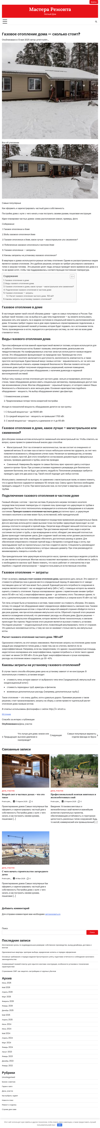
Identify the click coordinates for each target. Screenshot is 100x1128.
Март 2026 (6, 996)
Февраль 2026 (8, 1001)
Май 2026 (6, 987)
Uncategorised (8, 1077)
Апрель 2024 (7, 1037)
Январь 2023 (7, 1056)
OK (59, 1125)
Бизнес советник (8, 1081)
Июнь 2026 (6, 982)
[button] (71, 276)
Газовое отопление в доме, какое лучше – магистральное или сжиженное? (39, 286)
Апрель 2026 (7, 992)
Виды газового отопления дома (19, 283)
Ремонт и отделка (9, 1104)
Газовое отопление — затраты (19, 293)
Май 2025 (6, 1014)
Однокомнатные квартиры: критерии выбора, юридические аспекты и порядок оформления (39, 952)
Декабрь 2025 (8, 1010)
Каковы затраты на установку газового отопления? (28, 299)
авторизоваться (52, 913)
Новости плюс (7, 1100)
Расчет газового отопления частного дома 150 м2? (31, 296)
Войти (93, 2)
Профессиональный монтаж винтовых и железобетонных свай (74, 796)
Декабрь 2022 (8, 1060)
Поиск (5, 928)
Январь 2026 (7, 1005)
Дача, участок (25, 723)
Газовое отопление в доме (17, 280)
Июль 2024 (6, 1024)
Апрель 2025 (7, 1019)
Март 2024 (6, 1042)
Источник (6, 714)
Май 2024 (6, 1033)
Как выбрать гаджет (10, 1095)
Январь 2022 (7, 1065)
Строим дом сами (9, 1109)
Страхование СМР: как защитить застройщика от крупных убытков (29, 971)
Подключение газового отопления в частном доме (29, 289)
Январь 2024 (7, 1047)
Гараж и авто (7, 1086)
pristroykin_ (42, 39)
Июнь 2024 (6, 1028)
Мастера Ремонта (50, 9)
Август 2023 (7, 1051)
